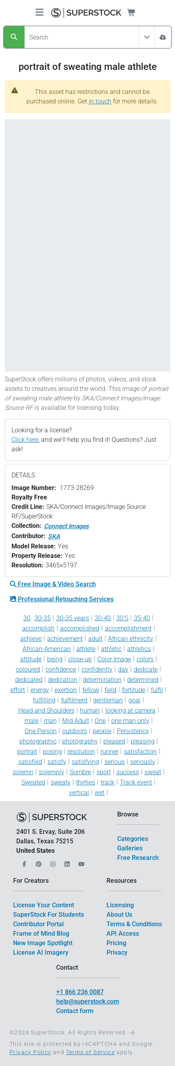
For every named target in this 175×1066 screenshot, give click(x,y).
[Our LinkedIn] (66, 861)
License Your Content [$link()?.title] (43, 905)
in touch (100, 101)
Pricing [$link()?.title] (116, 943)
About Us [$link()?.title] (119, 914)
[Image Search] (162, 37)
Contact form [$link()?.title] (74, 1011)
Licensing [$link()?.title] (120, 905)
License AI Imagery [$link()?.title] (40, 952)
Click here (24, 439)
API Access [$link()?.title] (123, 933)
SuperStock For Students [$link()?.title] (48, 914)
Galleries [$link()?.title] (130, 848)
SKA (54, 536)
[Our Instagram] (52, 861)
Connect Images (66, 526)
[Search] (14, 37)
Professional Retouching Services (62, 599)
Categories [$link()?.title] (132, 839)
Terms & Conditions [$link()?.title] (134, 924)
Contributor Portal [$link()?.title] (38, 924)
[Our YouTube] (80, 861)
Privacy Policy (30, 1052)
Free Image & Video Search (53, 584)
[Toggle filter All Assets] (147, 37)
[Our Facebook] (23, 861)
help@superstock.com (87, 1001)
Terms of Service (90, 1052)
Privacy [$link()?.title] (117, 952)
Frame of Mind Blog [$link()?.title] (41, 933)
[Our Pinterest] (37, 861)
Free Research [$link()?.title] (138, 857)
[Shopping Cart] (136, 12)
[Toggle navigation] (39, 13)
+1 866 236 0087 (80, 992)
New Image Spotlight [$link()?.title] (42, 943)
